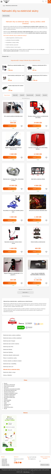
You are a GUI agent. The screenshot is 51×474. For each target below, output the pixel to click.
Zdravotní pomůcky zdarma (9, 391)
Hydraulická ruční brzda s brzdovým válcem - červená (13, 242)
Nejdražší (22, 95)
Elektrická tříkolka (7, 349)
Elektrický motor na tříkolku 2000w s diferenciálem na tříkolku (13, 179)
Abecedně (45, 95)
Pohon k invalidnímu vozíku (10, 358)
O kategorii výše (5, 56)
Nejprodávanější (30, 95)
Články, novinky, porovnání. (9, 386)
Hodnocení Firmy (7, 404)
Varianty (10, 220)
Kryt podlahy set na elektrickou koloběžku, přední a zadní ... (13, 211)
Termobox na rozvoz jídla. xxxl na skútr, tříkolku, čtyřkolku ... (38, 148)
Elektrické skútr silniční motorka (11, 343)
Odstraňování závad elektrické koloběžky (12, 388)
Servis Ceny (6, 387)
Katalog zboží (4, 460)
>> (28, 98)
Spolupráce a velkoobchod (9, 395)
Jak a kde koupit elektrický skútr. (10, 390)
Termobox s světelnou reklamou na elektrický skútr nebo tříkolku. (38, 117)
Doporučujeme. (7, 95)
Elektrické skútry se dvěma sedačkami (12, 338)
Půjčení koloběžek (7, 400)
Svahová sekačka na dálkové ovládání (12, 361)
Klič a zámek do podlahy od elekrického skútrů (13, 116)
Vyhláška (5, 398)
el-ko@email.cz (32, 459)
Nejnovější (38, 95)
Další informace (26, 471)
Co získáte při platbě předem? (10, 394)
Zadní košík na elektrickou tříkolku (38, 179)
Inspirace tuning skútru (8, 407)
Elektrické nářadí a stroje (9, 372)
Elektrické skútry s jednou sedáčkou (12, 335)
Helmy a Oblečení (7, 375)
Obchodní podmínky (5, 464)
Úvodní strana (4, 459)
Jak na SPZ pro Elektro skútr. (9, 397)
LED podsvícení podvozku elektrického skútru (38, 210)
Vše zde (5, 408)
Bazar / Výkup (6, 401)
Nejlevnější (15, 95)
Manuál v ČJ (6, 405)
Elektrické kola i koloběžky (9, 364)
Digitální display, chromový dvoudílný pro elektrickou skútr (13, 148)
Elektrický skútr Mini (8, 346)
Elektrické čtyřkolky (8, 352)
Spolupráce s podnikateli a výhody (11, 393)
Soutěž (5, 402)
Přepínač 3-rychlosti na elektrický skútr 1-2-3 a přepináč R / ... (13, 274)
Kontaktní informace (5, 465)
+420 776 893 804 (32, 457)
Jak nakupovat (4, 462)
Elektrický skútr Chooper (9, 341)
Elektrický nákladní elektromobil (11, 355)
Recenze (5, 383)
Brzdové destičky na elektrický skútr (38, 242)
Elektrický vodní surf (8, 366)
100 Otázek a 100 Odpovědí (9, 384)
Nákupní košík (4, 461)
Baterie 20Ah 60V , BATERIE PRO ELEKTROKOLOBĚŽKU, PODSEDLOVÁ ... (38, 274)
